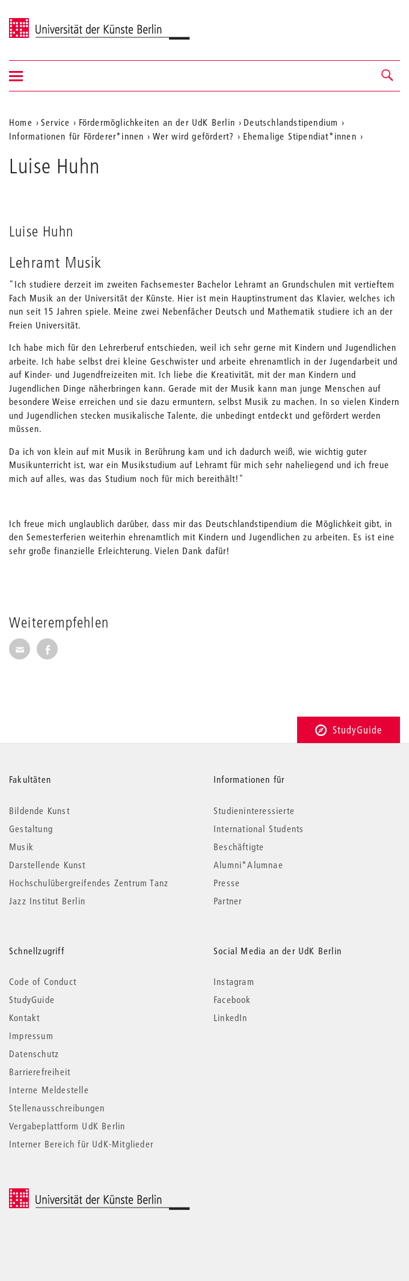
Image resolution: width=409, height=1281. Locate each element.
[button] (388, 76)
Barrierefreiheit (39, 1072)
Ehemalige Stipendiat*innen (300, 136)
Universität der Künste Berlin (56, 22)
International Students (259, 829)
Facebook (232, 999)
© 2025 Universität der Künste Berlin (72, 1194)
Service (55, 122)
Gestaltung (31, 829)
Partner (228, 901)
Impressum (31, 1035)
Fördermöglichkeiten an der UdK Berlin (157, 122)
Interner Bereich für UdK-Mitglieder (81, 1144)
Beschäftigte (239, 847)
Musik (21, 847)
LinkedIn (231, 1017)
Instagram (234, 981)
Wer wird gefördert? (194, 136)
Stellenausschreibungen (57, 1108)
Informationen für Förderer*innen (76, 136)
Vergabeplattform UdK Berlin (67, 1126)
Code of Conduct (42, 981)
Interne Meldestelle (49, 1090)
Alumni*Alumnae (248, 865)
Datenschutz (34, 1054)
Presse (227, 883)
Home (20, 122)
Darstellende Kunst (47, 865)
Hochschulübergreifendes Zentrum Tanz (88, 883)
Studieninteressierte (254, 810)
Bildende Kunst (39, 810)
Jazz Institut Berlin (47, 901)
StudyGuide (348, 729)
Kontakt (24, 1017)
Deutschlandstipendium (291, 122)
